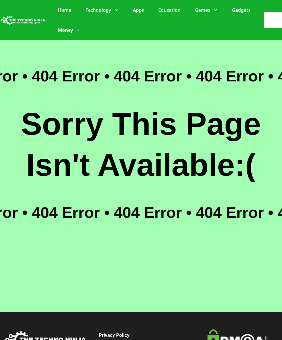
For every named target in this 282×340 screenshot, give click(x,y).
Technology (105, 10)
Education (169, 10)
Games (209, 10)
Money (72, 30)
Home (64, 10)
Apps (138, 10)
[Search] (274, 20)
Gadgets (241, 10)
